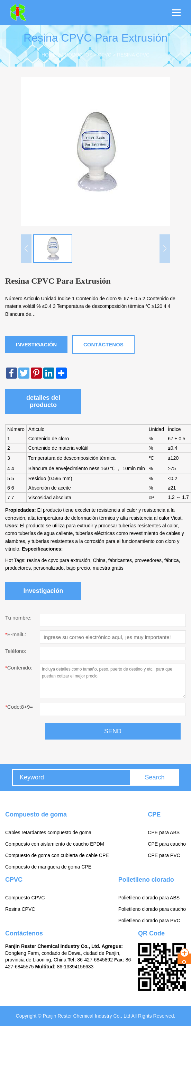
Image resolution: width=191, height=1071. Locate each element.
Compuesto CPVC (25, 897)
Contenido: (18, 668)
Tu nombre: (18, 618)
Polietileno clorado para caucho (152, 909)
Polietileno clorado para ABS (149, 897)
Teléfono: (15, 651)
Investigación (36, 344)
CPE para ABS (164, 832)
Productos (77, 55)
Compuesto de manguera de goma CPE (48, 867)
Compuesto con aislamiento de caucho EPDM (54, 844)
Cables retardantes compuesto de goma (48, 832)
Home (49, 55)
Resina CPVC (133, 55)
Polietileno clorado (146, 879)
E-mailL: (15, 634)
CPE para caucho (167, 844)
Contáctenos (103, 344)
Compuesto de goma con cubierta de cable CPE (57, 855)
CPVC (104, 55)
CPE (154, 814)
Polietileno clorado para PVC (149, 920)
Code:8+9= (19, 707)
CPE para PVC (164, 855)
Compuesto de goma (36, 814)
